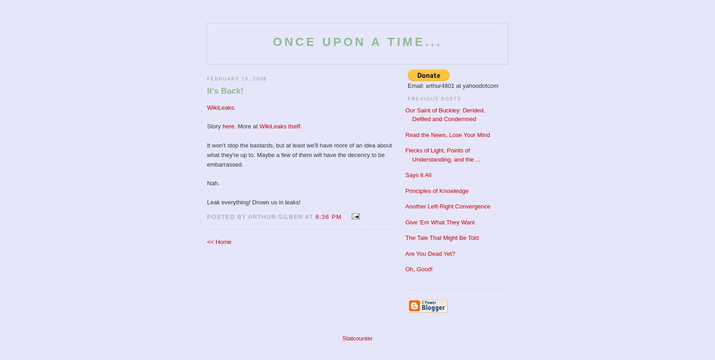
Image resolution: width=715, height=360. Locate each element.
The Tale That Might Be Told (442, 237)
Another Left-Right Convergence (447, 206)
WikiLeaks (220, 107)
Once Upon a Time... (357, 42)
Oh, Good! (419, 269)
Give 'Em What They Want (440, 222)
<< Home (219, 241)
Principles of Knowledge (437, 191)
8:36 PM (329, 216)
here (228, 126)
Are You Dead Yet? (430, 253)
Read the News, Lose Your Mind (447, 135)
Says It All (418, 175)
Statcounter (357, 338)
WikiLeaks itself (280, 126)
